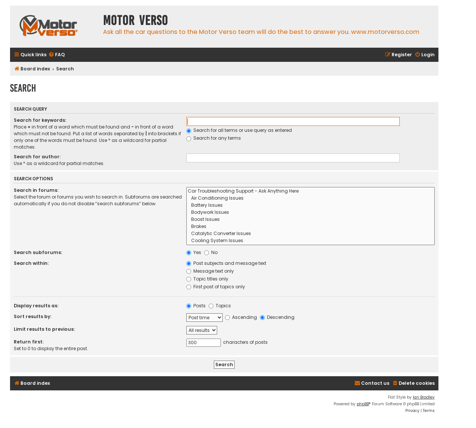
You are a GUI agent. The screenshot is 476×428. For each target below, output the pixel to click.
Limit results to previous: (44, 329)
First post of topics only (215, 286)
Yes (193, 252)
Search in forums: (36, 190)
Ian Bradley (424, 397)
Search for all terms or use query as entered (239, 130)
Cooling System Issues (310, 240)
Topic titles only (207, 279)
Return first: (29, 342)
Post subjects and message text (226, 263)
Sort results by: (32, 316)
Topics (220, 305)
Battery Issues (310, 205)
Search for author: (37, 156)
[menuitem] (56, 55)
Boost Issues (310, 219)
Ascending (241, 317)
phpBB (363, 404)
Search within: (31, 263)
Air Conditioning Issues (310, 198)
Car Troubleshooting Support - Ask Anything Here (310, 191)
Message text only (210, 271)
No (211, 252)
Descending (277, 317)
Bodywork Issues (310, 212)
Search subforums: (38, 252)
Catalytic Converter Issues (310, 233)
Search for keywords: (40, 120)
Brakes (310, 226)
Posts (196, 305)
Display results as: (36, 305)
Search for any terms (213, 138)
